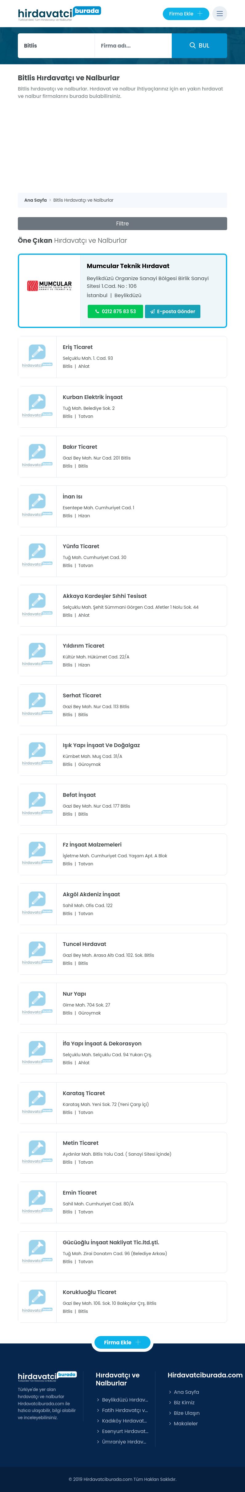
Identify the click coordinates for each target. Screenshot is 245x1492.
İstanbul (97, 295)
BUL (199, 45)
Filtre (122, 223)
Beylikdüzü (128, 295)
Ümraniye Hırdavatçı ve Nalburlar (122, 1441)
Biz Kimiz (181, 1402)
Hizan (84, 515)
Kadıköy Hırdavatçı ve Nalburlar (122, 1420)
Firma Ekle (186, 14)
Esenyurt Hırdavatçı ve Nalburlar (122, 1431)
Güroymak (89, 764)
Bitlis (67, 366)
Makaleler (183, 1423)
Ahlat (83, 366)
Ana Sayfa (183, 1391)
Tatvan (85, 416)
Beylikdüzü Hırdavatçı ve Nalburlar (122, 1399)
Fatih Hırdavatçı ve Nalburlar (122, 1410)
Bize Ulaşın (184, 1412)
